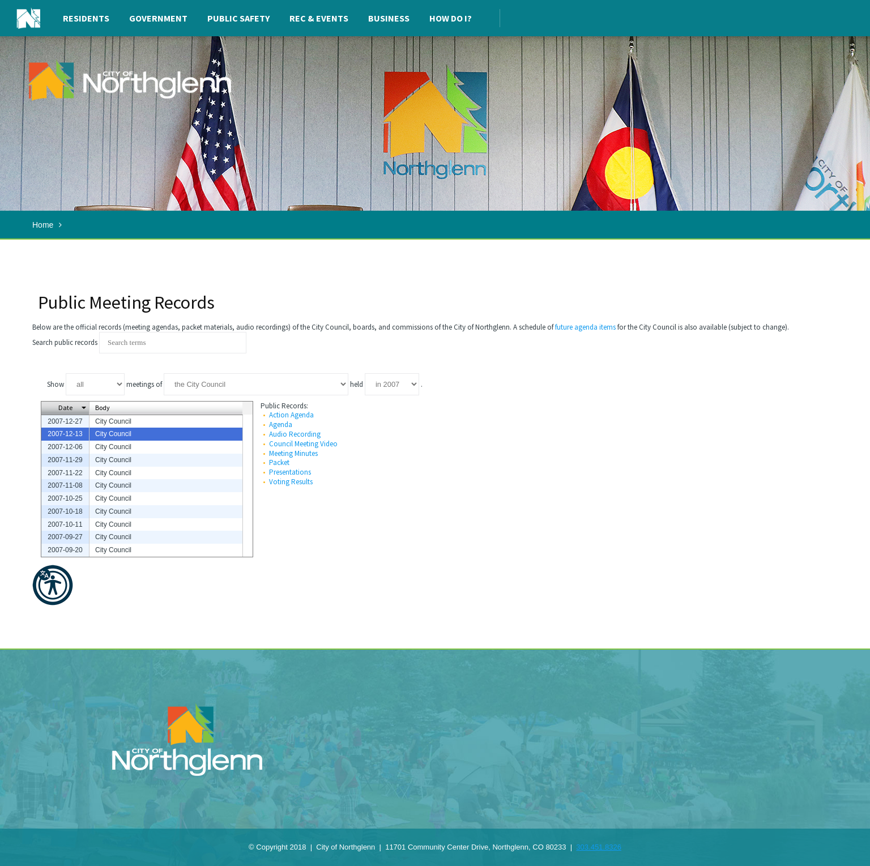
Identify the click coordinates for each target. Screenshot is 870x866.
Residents (86, 18)
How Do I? (450, 18)
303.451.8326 (598, 847)
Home (42, 224)
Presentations (290, 472)
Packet (279, 462)
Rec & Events (318, 18)
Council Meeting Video (303, 444)
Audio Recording (295, 434)
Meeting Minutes (293, 453)
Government (158, 18)
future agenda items (585, 327)
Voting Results (291, 482)
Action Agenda (291, 415)
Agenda (280, 424)
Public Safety (238, 18)
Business (389, 18)
